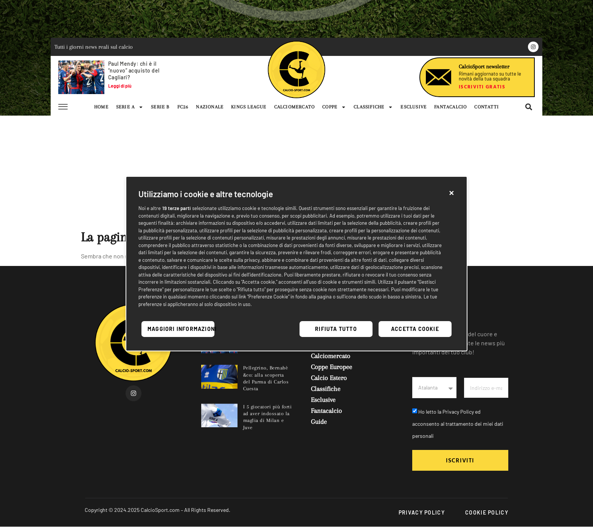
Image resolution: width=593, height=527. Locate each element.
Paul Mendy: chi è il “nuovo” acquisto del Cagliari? (134, 70)
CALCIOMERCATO (294, 107)
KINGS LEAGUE (248, 107)
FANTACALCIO (450, 107)
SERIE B (160, 107)
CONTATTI (486, 107)
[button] (452, 192)
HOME (101, 107)
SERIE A (129, 107)
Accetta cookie (415, 329)
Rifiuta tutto (336, 329)
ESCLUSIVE (414, 107)
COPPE (334, 107)
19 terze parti (176, 208)
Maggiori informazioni (180, 329)
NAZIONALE (210, 107)
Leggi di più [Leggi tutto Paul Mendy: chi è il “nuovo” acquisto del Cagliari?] (120, 85)
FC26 (183, 107)
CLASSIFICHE (373, 107)
